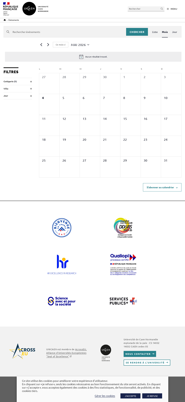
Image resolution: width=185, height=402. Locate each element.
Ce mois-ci (60, 44)
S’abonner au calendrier (160, 187)
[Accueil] (5, 20)
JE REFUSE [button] (152, 395)
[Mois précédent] (41, 45)
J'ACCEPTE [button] (130, 395)
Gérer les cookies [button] (105, 395)
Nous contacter (138, 353)
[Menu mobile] (172, 9)
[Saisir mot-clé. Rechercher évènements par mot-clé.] (65, 31)
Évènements (14, 20)
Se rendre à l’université (145, 362)
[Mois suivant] (48, 45)
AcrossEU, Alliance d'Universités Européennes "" (66, 353)
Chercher (137, 31)
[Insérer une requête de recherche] (146, 8)
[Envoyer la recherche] (162, 8)
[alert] (93, 57)
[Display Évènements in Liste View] (155, 31)
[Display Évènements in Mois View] (165, 31)
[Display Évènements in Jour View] (174, 31)
